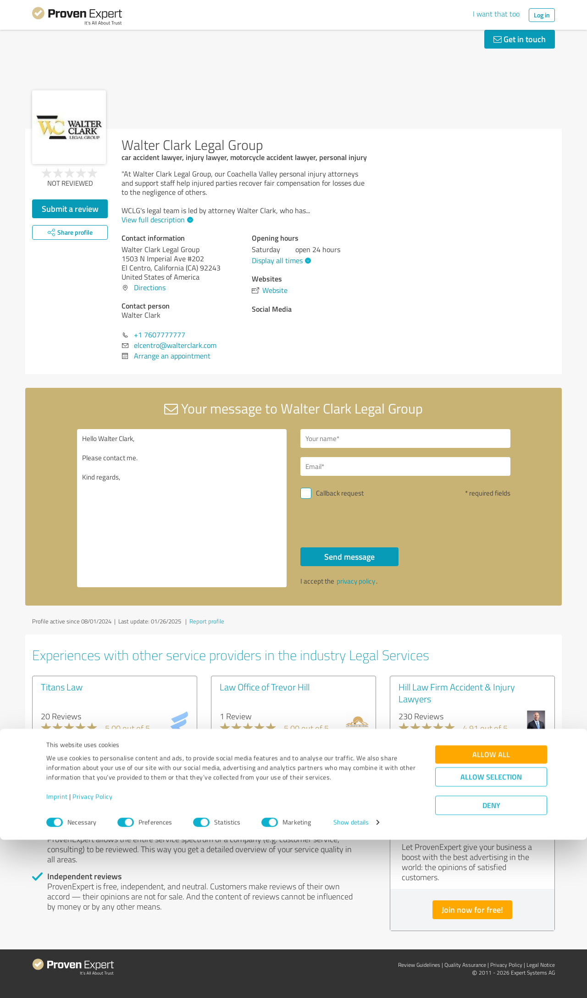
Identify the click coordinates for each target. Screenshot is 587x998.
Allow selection (491, 935)
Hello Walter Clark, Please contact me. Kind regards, (182, 508)
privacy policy (356, 581)
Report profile (206, 621)
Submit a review (70, 209)
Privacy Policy (92, 955)
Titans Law (62, 686)
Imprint (57, 955)
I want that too (496, 14)
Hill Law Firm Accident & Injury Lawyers (457, 692)
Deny (491, 964)
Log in (542, 15)
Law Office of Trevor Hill (265, 686)
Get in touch (519, 39)
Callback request (340, 493)
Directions (150, 287)
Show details (351, 980)
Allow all (491, 913)
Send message (349, 556)
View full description (156, 220)
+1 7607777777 (159, 335)
